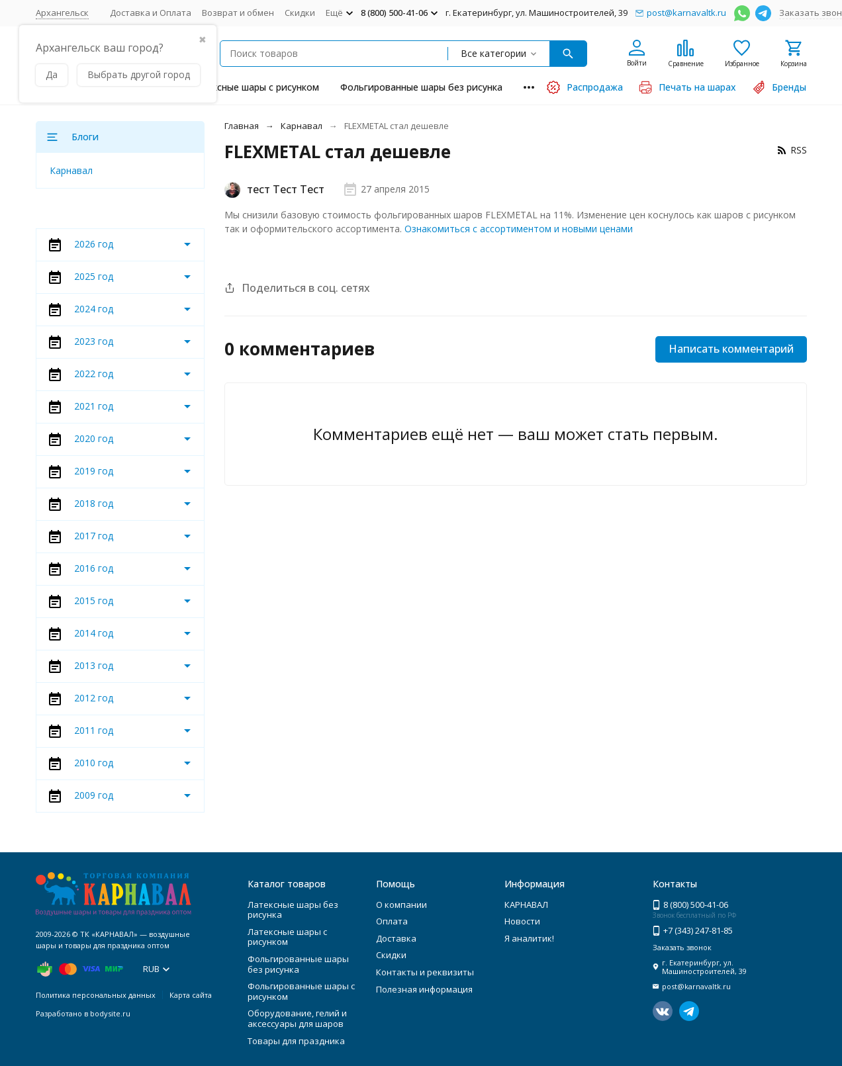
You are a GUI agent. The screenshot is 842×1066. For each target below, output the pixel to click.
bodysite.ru (110, 1013)
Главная (241, 126)
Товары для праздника (296, 1041)
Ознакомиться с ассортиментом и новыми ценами (518, 228)
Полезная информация (424, 989)
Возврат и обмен (238, 13)
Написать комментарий (731, 348)
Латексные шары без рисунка (293, 910)
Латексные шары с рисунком (254, 87)
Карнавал (301, 126)
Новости (522, 921)
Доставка (396, 938)
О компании (401, 905)
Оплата (392, 921)
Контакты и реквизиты (425, 972)
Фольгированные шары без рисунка (421, 87)
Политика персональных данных (96, 995)
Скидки (300, 13)
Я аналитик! (529, 938)
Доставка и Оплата (150, 13)
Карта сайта (190, 995)
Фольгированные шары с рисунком (301, 991)
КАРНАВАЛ (526, 905)
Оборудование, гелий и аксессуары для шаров (297, 1018)
